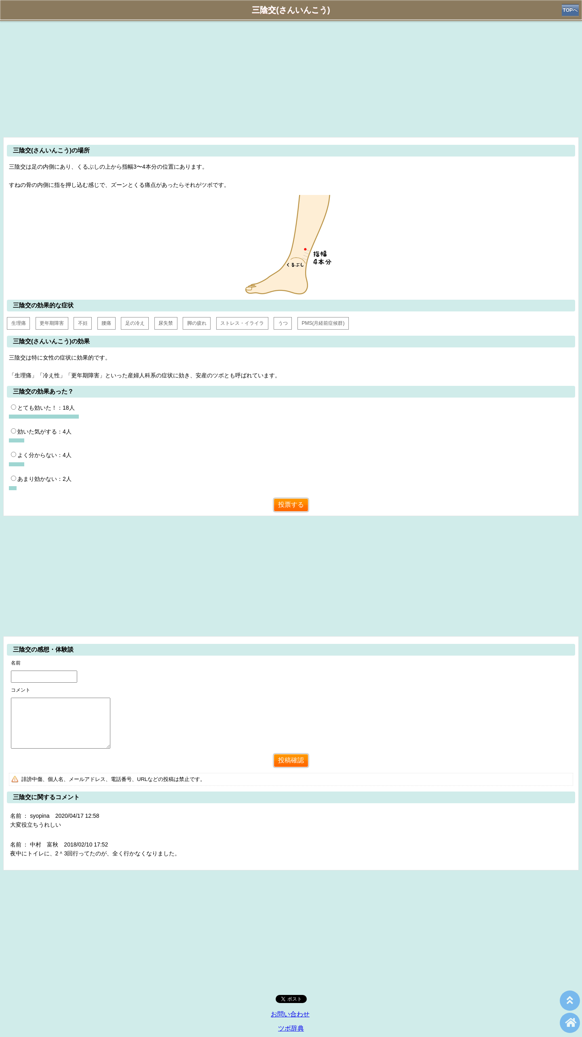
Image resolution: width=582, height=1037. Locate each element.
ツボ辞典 (291, 1028)
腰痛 (106, 323)
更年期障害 (52, 323)
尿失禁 (165, 323)
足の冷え (135, 323)
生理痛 (18, 323)
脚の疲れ (197, 323)
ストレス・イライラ (242, 323)
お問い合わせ (290, 1014)
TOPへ (570, 10)
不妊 (83, 323)
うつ (283, 323)
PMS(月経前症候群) (323, 323)
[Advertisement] (291, 77)
